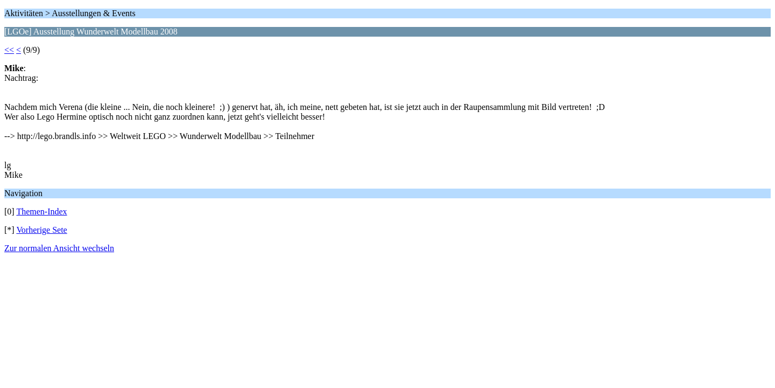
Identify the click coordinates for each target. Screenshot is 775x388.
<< (9, 49)
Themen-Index (41, 211)
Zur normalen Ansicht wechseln (59, 248)
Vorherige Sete (41, 229)
